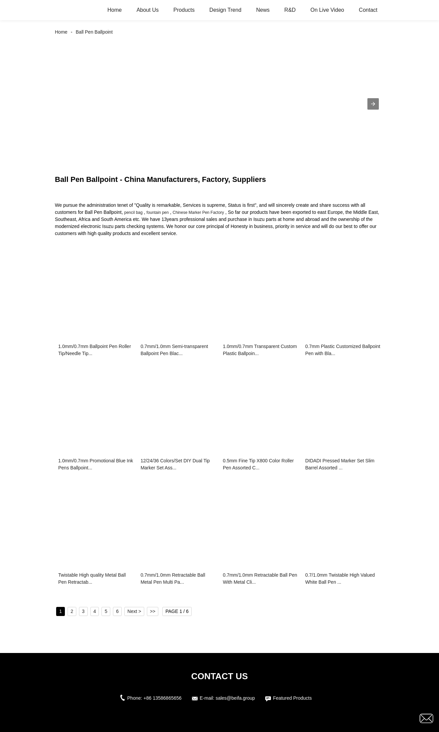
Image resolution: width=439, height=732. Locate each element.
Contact (368, 10)
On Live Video (327, 10)
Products (184, 10)
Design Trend (225, 10)
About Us (147, 10)
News (263, 10)
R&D (290, 10)
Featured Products (292, 698)
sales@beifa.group (235, 698)
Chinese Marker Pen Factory (198, 212)
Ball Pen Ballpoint (94, 32)
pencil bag (133, 212)
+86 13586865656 (163, 698)
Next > (134, 611)
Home (115, 10)
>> (152, 611)
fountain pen (158, 212)
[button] (373, 104)
